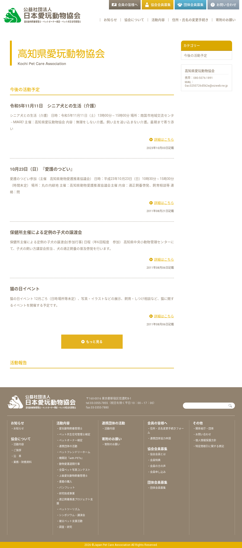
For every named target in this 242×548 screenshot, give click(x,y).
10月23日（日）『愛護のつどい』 (42, 169)
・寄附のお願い (111, 444)
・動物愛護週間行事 (68, 464)
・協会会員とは (156, 454)
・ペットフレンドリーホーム (73, 452)
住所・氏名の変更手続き (190, 20)
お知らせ (110, 20)
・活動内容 (17, 444)
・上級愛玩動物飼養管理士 (72, 475)
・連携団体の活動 (66, 446)
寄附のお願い (226, 20)
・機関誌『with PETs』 (70, 458)
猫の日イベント (25, 288)
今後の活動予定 (195, 55)
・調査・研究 (64, 527)
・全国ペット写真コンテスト (73, 470)
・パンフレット (65, 487)
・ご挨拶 (16, 450)
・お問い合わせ (202, 434)
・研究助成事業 (65, 493)
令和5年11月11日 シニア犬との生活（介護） (54, 105)
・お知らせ (17, 428)
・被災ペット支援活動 (69, 521)
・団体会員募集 (156, 487)
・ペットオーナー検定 (69, 440)
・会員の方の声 (156, 466)
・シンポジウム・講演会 (70, 515)
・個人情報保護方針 (204, 440)
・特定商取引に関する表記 (208, 446)
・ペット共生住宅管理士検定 (73, 434)
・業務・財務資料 (21, 462)
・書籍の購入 (64, 481)
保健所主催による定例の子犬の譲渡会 (46, 232)
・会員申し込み (156, 472)
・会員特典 (153, 460)
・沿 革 (16, 456)
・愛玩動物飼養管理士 (69, 428)
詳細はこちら (164, 139)
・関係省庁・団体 (203, 428)
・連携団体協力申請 (159, 438)
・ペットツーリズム (68, 509)
